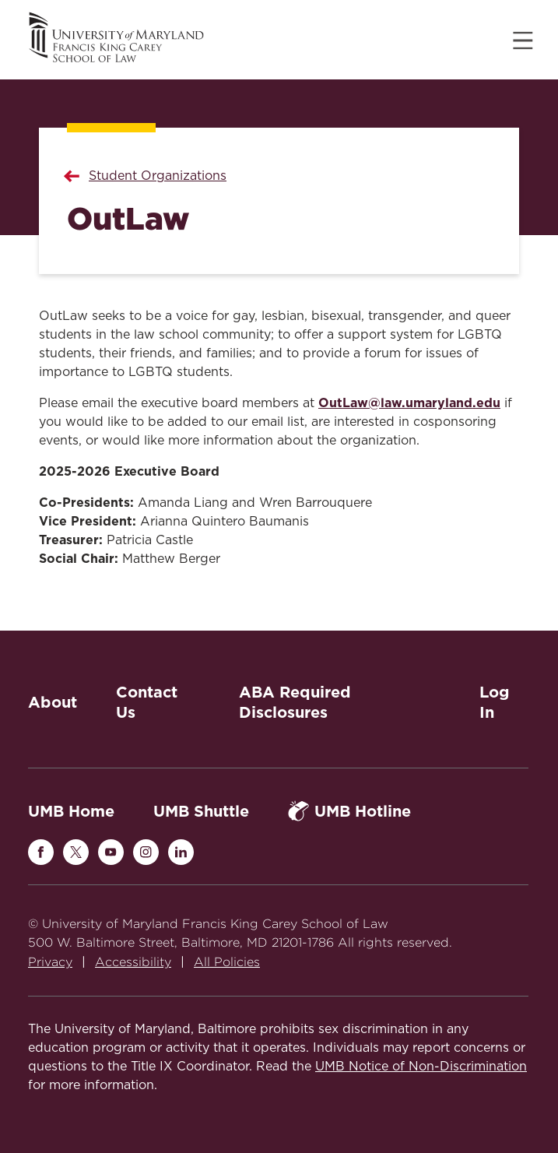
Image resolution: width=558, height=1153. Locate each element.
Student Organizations (157, 176)
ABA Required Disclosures (295, 702)
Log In (494, 702)
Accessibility (133, 961)
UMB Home (71, 811)
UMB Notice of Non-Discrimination (421, 1066)
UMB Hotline (349, 811)
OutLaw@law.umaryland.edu (409, 402)
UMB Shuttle (201, 811)
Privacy (50, 961)
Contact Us (146, 702)
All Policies (227, 961)
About (52, 702)
